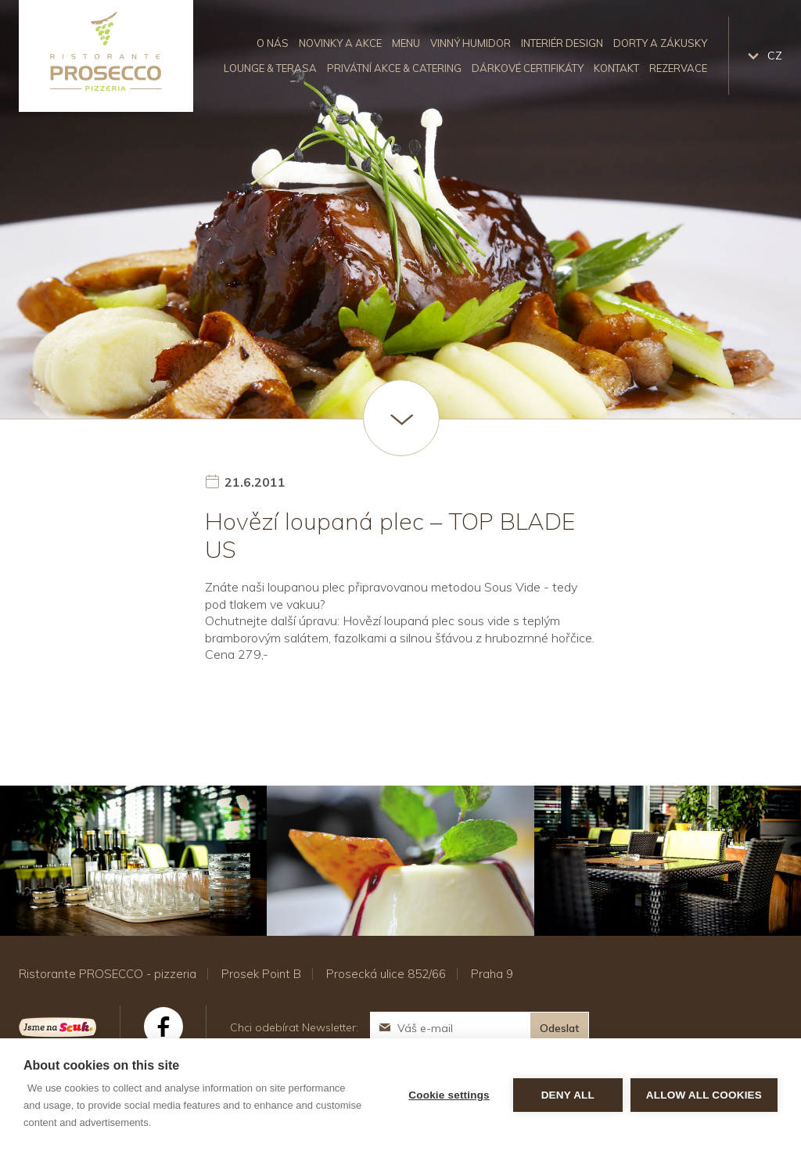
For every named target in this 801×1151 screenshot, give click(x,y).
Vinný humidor (470, 43)
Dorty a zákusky (660, 43)
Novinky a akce (340, 43)
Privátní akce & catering (394, 68)
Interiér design (562, 43)
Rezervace (678, 68)
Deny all (567, 1095)
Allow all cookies (704, 1095)
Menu (406, 43)
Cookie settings (449, 1095)
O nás (273, 43)
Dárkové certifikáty (528, 68)
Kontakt (616, 68)
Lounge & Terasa (270, 68)
